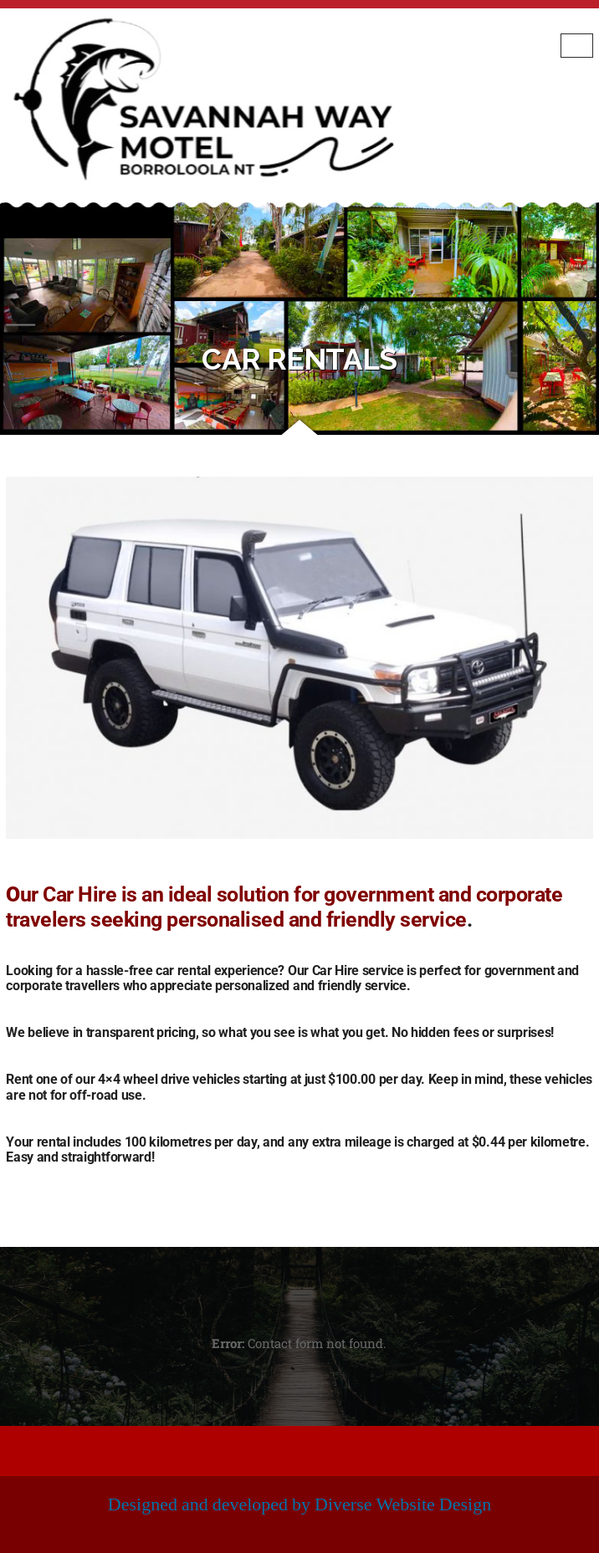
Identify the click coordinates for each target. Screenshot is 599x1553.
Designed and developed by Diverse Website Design (299, 1504)
